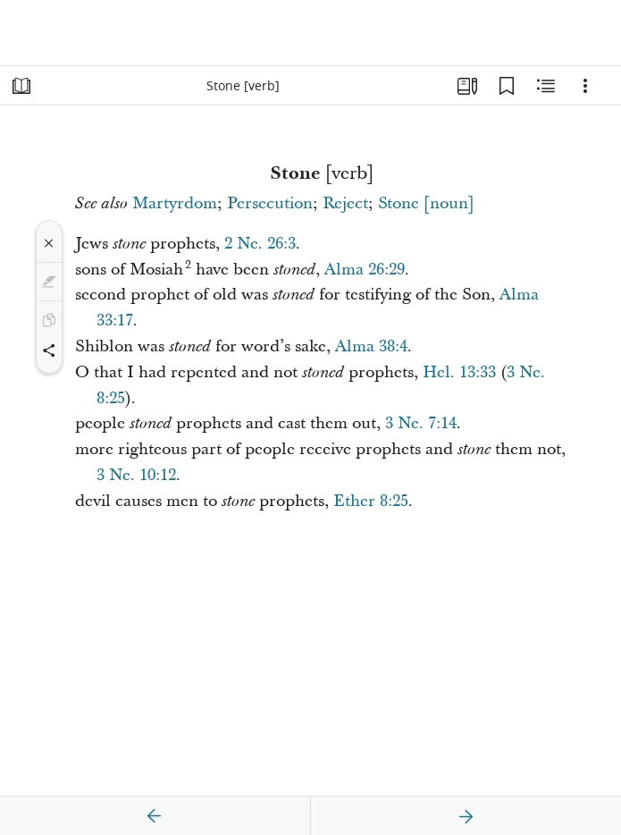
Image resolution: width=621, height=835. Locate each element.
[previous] (154, 816)
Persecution (270, 203)
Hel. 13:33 (459, 372)
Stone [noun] (426, 203)
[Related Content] (546, 85)
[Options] (585, 85)
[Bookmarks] (506, 85)
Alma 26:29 (364, 269)
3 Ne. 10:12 (136, 475)
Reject (345, 203)
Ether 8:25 (370, 501)
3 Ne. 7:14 (421, 423)
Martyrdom (174, 203)
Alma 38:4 (371, 346)
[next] (465, 816)
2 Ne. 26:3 (260, 243)
